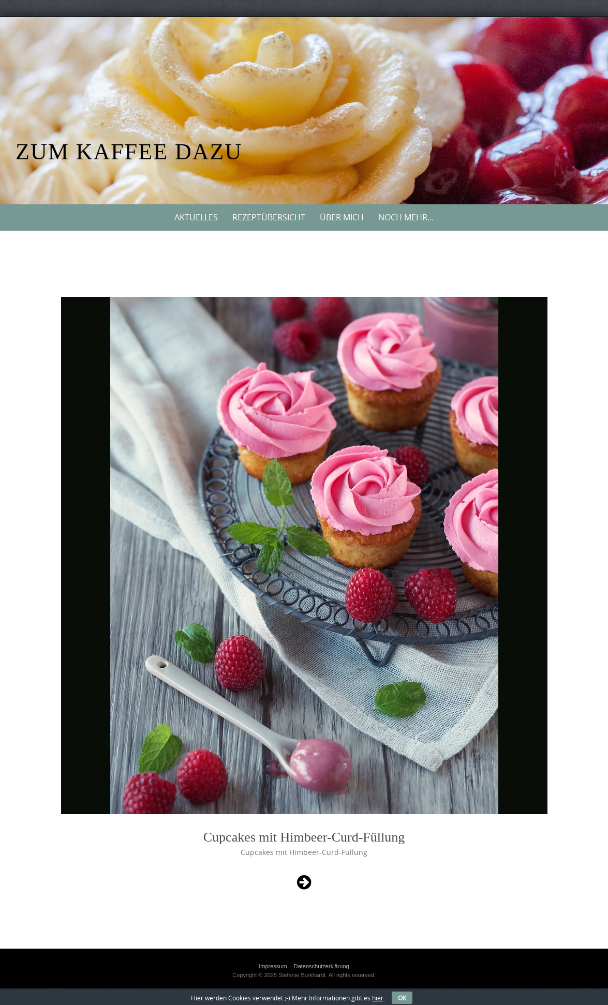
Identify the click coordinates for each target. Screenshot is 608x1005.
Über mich (342, 217)
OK (402, 998)
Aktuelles (196, 217)
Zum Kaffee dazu (129, 151)
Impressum (273, 966)
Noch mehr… (406, 217)
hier (377, 998)
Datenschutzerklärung (321, 966)
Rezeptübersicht (268, 217)
